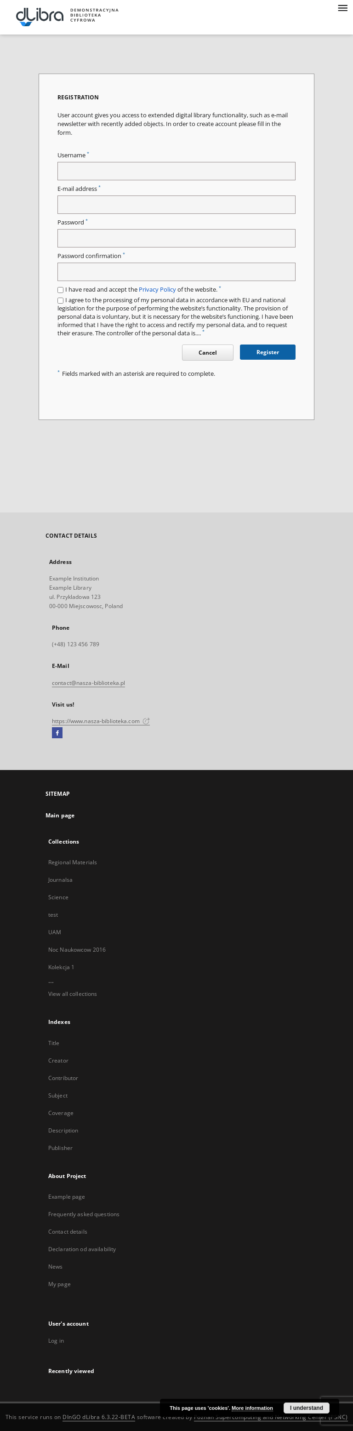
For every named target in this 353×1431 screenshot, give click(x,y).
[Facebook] (57, 733)
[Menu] (342, 7)
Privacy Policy (157, 289)
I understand (306, 1408)
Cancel (208, 352)
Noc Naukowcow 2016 (77, 950)
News (55, 1266)
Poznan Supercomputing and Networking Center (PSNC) (271, 1417)
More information (252, 1408)
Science (58, 897)
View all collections (72, 994)
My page (59, 1284)
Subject (58, 1095)
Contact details (67, 1232)
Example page (66, 1197)
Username (73, 155)
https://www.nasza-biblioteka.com (101, 721)
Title (54, 1043)
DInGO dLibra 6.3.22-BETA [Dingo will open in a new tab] (99, 1417)
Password (72, 222)
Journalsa (60, 880)
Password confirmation (91, 256)
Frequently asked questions (84, 1214)
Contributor (63, 1078)
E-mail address (79, 189)
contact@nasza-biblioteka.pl (88, 683)
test (53, 915)
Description (63, 1130)
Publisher (60, 1148)
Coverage (61, 1113)
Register (267, 352)
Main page (60, 815)
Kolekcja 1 (61, 967)
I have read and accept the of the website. (143, 289)
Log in (56, 1341)
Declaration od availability (82, 1249)
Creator (58, 1060)
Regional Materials (72, 862)
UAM (54, 932)
